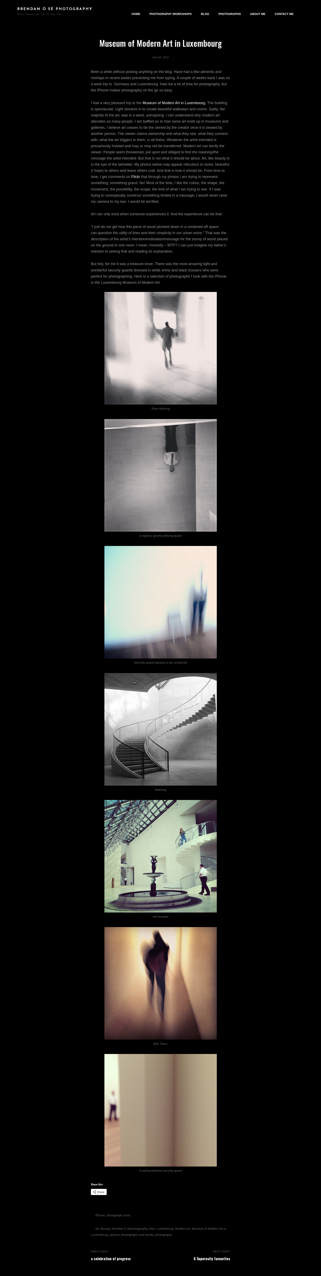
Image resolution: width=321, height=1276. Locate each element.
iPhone (100, 1215)
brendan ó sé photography (55, 9)
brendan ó (119, 1228)
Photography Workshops (171, 11)
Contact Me (284, 11)
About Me (258, 11)
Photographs (230, 11)
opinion (115, 1234)
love (152, 1228)
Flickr (135, 177)
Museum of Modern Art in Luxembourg (173, 103)
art (97, 1228)
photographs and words (137, 1234)
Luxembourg (164, 1228)
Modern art (182, 1228)
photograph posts (118, 1215)
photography (163, 1234)
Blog (205, 11)
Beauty (105, 1228)
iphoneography (137, 1228)
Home (136, 11)
